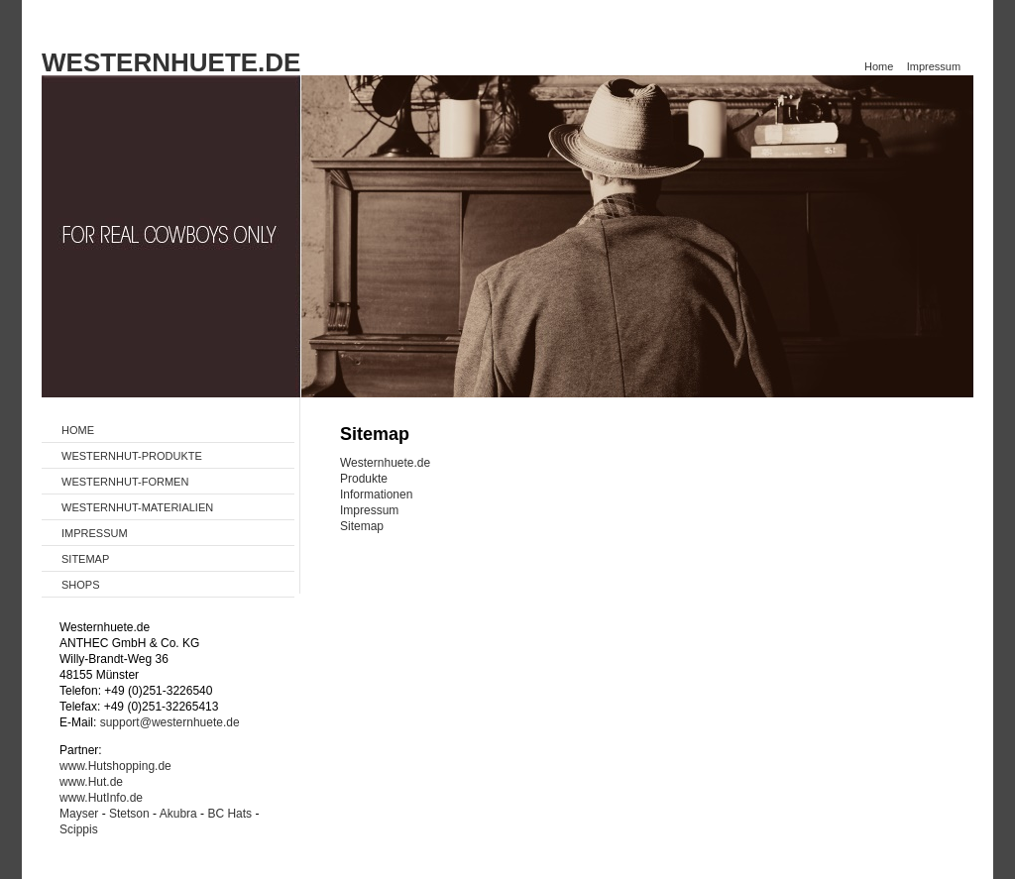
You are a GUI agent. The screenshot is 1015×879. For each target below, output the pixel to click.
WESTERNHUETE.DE (171, 62)
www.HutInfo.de (101, 798)
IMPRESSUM (94, 533)
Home (878, 66)
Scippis (78, 829)
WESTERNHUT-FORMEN (124, 482)
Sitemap (362, 526)
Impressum (933, 66)
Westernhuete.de (385, 463)
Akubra (178, 814)
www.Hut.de (91, 782)
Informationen (376, 494)
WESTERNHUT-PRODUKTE (131, 456)
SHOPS (80, 585)
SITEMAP (85, 559)
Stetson (129, 814)
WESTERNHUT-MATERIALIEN (137, 507)
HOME (77, 430)
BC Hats (229, 814)
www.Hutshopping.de (115, 766)
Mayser (78, 814)
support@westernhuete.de (170, 722)
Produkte (364, 479)
